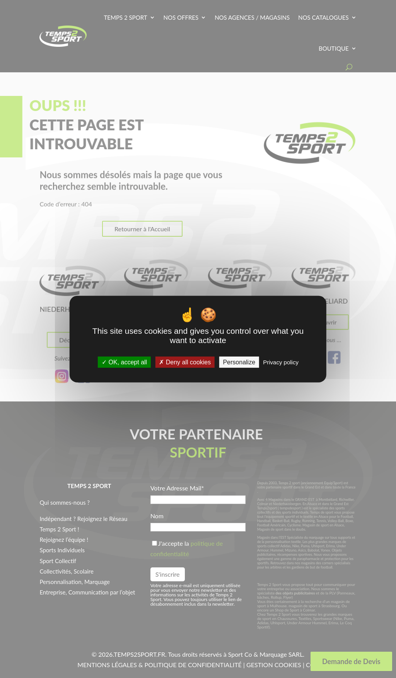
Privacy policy (281, 362)
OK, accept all (124, 362)
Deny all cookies (185, 362)
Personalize (239, 362)
